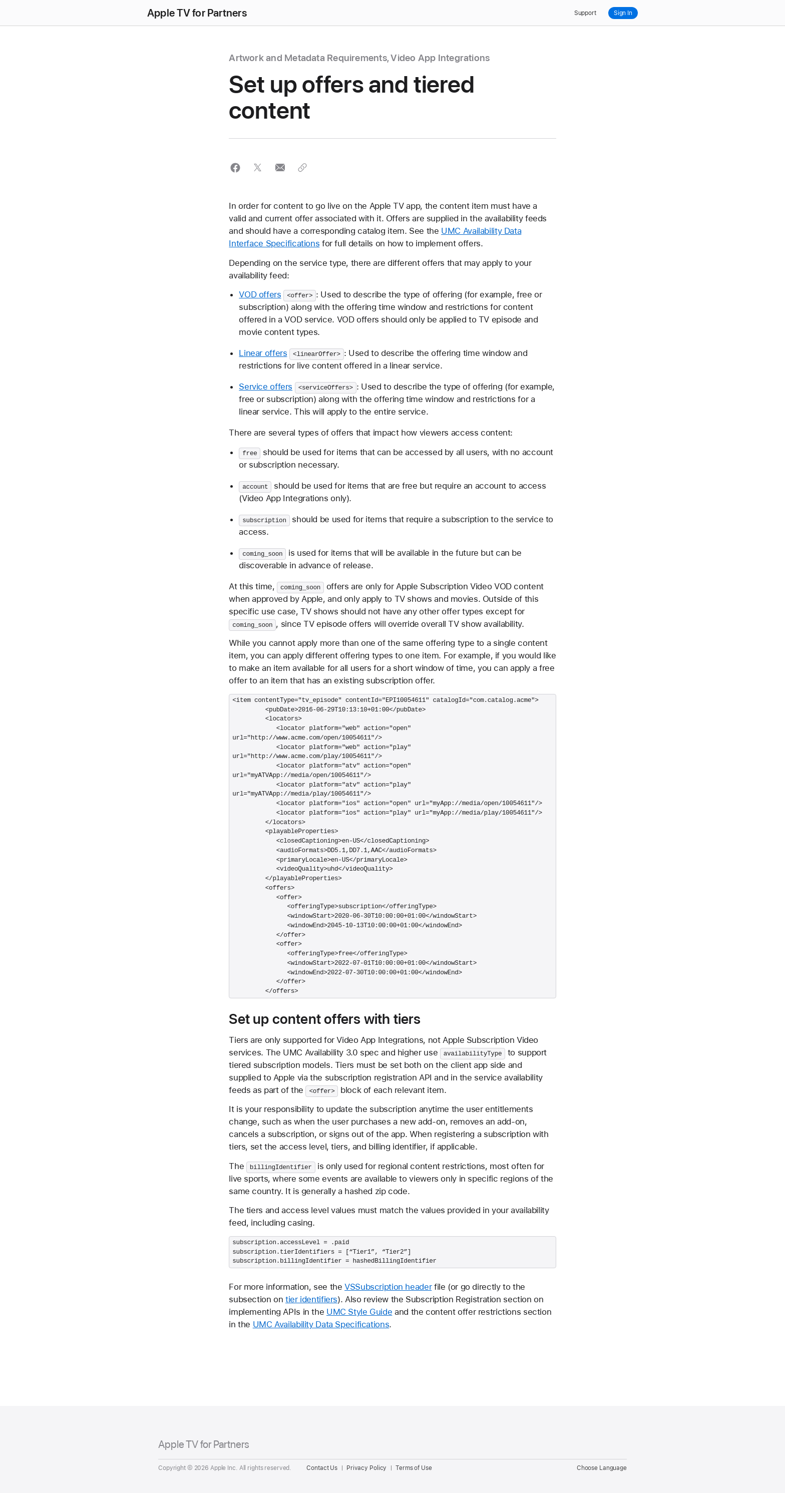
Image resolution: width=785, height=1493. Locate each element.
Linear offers (263, 353)
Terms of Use (414, 1467)
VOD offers (260, 294)
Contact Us (321, 1467)
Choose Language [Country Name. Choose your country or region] (602, 1467)
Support (585, 13)
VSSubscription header (388, 1287)
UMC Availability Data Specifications (321, 1324)
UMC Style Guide (359, 1312)
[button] (235, 167)
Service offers (265, 387)
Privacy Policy (366, 1467)
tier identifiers (311, 1299)
